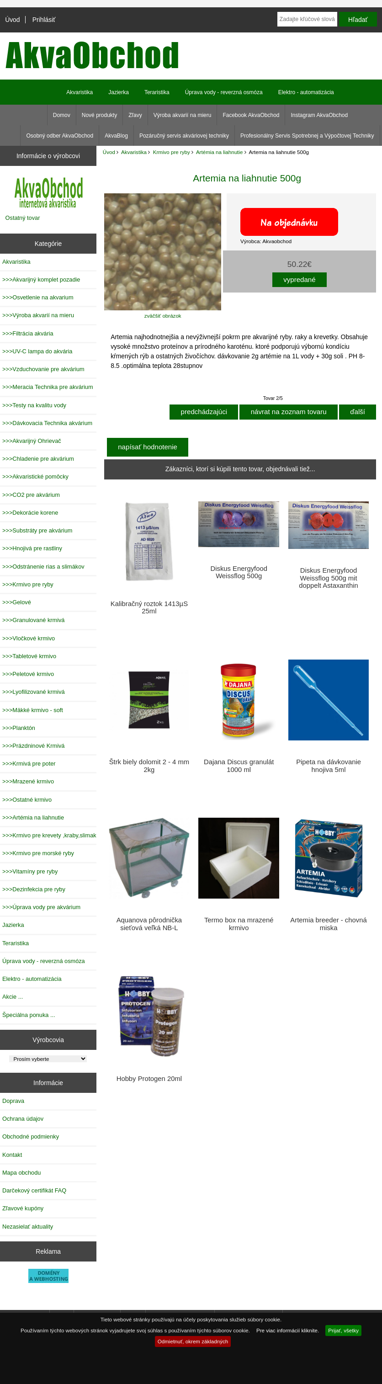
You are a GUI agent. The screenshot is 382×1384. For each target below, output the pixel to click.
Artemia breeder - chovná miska (328, 923)
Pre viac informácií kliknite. (287, 1330)
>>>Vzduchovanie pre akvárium (43, 369)
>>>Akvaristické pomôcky (35, 476)
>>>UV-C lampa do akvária (37, 351)
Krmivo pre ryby (171, 152)
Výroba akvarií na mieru (183, 115)
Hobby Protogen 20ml (149, 1078)
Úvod (12, 19)
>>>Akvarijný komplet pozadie (41, 279)
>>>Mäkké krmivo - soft (32, 710)
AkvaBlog (116, 136)
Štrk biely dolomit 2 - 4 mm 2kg (149, 765)
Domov (61, 115)
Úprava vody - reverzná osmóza (224, 92)
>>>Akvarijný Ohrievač (31, 440)
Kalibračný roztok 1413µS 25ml (149, 607)
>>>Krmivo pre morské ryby (38, 853)
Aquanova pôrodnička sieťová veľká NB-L (149, 923)
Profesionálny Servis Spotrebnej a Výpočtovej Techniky (307, 136)
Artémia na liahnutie (219, 152)
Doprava (13, 1100)
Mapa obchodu (21, 1172)
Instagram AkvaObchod (319, 115)
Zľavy (135, 115)
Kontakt (12, 1154)
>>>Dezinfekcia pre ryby (33, 889)
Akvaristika (134, 152)
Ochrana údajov (22, 1118)
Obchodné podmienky (30, 1136)
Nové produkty (99, 115)
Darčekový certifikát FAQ (34, 1190)
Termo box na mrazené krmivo (239, 923)
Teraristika (157, 92)
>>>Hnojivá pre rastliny (32, 548)
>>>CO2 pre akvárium (31, 494)
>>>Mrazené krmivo (28, 781)
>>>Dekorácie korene (30, 512)
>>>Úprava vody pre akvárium (41, 907)
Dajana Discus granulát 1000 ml (239, 765)
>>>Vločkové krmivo (28, 638)
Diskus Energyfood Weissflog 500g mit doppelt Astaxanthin (328, 578)
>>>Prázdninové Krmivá (33, 745)
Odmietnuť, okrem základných (193, 1341)
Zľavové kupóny (22, 1208)
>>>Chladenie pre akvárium (38, 458)
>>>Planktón (18, 727)
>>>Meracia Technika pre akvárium (47, 386)
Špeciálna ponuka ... (28, 1014)
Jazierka (118, 92)
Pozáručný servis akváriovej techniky (184, 136)
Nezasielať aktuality (27, 1226)
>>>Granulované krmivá (33, 620)
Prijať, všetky (343, 1330)
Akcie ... (12, 996)
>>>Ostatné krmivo (27, 799)
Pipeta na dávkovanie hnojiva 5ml (328, 765)
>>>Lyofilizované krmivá (33, 691)
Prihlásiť (44, 19)
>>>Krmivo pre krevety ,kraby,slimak (49, 835)
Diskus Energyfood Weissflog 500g (238, 572)
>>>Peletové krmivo (28, 674)
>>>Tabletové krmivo (29, 656)
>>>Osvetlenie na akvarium (38, 297)
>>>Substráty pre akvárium (37, 530)
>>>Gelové (16, 602)
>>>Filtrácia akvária (27, 333)
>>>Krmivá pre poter (29, 763)
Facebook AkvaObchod (251, 115)
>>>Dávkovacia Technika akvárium (47, 423)
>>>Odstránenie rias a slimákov (43, 566)
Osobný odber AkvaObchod (59, 136)
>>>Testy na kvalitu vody (34, 405)
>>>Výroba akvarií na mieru (38, 315)
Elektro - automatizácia (306, 92)
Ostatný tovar (22, 217)
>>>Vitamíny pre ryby (30, 871)
